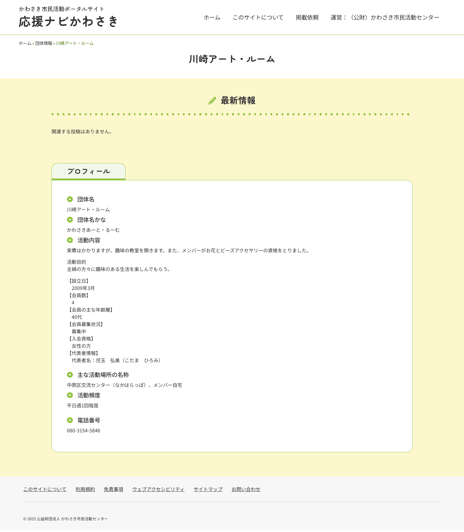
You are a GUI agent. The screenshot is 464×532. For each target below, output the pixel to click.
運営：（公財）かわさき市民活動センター (385, 17)
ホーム (212, 17)
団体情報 (43, 43)
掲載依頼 (307, 17)
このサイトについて (258, 17)
